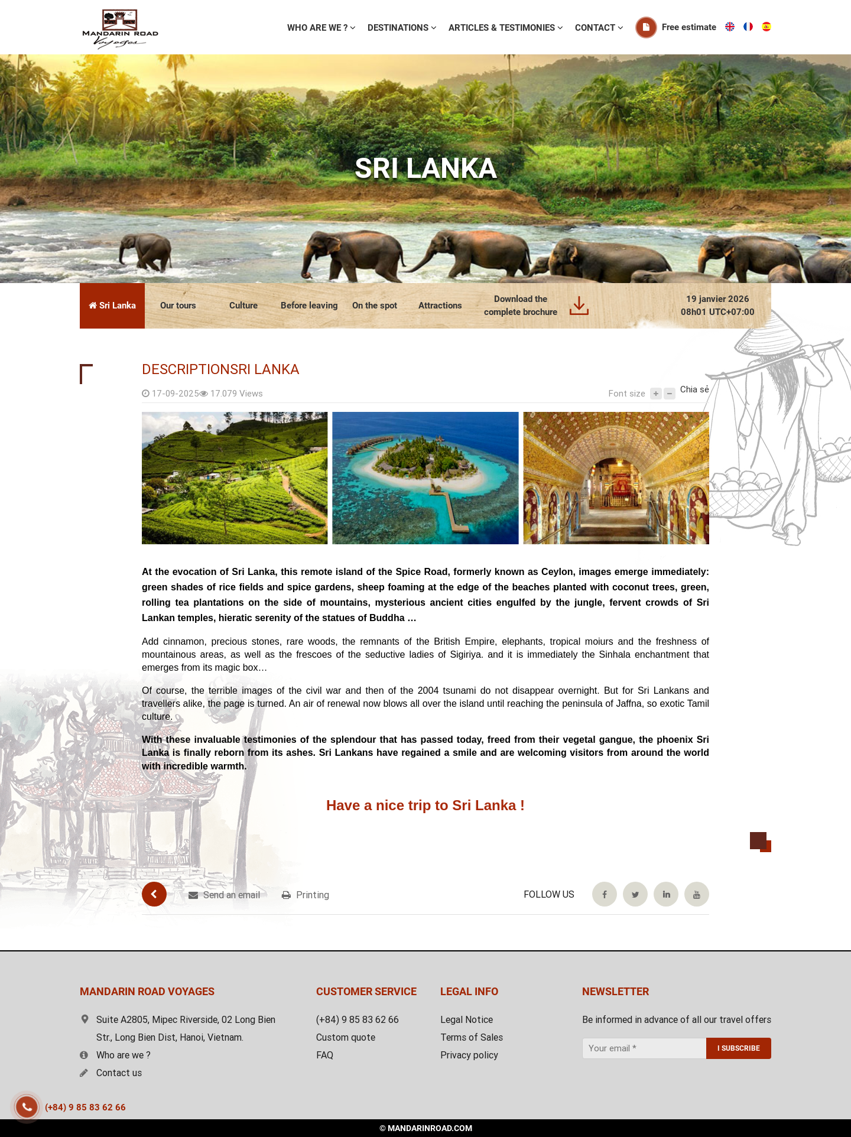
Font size (627, 393)
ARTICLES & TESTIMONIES (503, 27)
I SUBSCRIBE (738, 1048)
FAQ (324, 1055)
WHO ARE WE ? (318, 27)
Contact (596, 27)
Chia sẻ (694, 389)
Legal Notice (466, 1019)
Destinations (399, 27)
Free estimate (689, 27)
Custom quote (345, 1037)
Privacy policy (469, 1055)
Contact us (111, 1072)
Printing (305, 895)
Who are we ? (115, 1055)
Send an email (224, 895)
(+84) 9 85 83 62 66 (85, 1107)
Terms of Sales (471, 1037)
